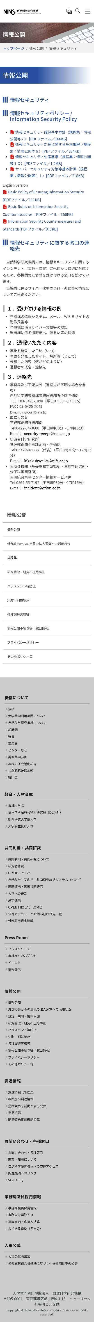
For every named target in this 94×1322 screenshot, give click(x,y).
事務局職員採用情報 (22, 1208)
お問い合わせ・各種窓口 (25, 1152)
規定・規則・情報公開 (24, 1016)
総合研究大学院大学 (22, 819)
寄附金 (13, 777)
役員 (11, 736)
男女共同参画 (17, 756)
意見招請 (14, 1112)
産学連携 (14, 900)
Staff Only (15, 1180)
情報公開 (13, 529)
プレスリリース (19, 948)
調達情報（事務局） (22, 1092)
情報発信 (14, 969)
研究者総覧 (16, 866)
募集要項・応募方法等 (24, 1221)
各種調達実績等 (18, 614)
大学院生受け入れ (20, 826)
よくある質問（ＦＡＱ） (25, 1228)
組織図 (13, 729)
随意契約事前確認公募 (24, 1119)
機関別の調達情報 (20, 1099)
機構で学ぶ (16, 805)
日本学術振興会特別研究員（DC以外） (35, 812)
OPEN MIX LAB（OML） (26, 907)
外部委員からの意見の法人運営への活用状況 (38, 543)
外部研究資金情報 (20, 920)
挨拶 (11, 708)
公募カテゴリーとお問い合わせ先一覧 (35, 914)
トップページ (13, 48)
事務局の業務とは (20, 1214)
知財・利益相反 (18, 600)
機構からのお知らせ (22, 955)
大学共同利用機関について (27, 715)
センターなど (17, 750)
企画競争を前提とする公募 (27, 1105)
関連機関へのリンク (22, 1173)
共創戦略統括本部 (20, 770)
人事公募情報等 (19, 1256)
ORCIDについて (19, 872)
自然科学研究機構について (27, 722)
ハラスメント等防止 (21, 586)
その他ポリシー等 (19, 656)
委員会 (13, 743)
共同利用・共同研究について (28, 859)
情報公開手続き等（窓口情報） (29, 628)
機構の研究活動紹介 (22, 763)
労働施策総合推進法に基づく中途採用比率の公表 (43, 1263)
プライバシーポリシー (23, 642)
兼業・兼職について (22, 1159)
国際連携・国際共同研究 (25, 886)
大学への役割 (17, 893)
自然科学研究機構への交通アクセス (33, 1166)
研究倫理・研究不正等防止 (26, 571)
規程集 (12, 557)
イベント (14, 962)
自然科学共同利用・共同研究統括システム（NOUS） (45, 879)
